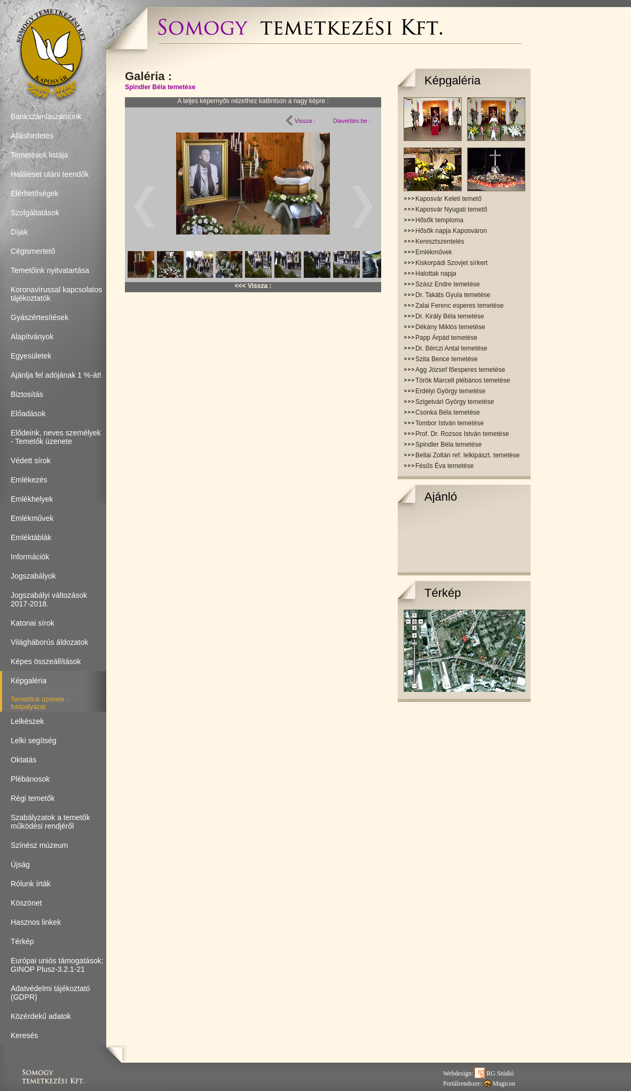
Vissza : (300, 121)
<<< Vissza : (253, 286)
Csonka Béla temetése (447, 412)
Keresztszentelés (439, 241)
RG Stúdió (494, 1073)
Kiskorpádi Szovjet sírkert (451, 263)
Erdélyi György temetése (450, 391)
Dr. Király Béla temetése (449, 316)
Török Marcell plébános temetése (462, 380)
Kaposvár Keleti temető (448, 198)
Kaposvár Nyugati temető (451, 209)
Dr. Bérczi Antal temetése (451, 348)
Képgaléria (452, 80)
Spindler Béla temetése (160, 87)
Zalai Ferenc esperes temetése (459, 305)
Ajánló (440, 496)
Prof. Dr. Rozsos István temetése (462, 434)
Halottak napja (435, 273)
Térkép (442, 592)
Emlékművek (433, 252)
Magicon (500, 1083)
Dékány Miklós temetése (450, 327)
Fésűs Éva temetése (444, 466)
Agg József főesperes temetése (460, 369)
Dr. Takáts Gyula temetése (453, 295)
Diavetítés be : (351, 121)
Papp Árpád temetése (446, 337)
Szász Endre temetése (447, 284)
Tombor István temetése (449, 423)
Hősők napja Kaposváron (451, 231)
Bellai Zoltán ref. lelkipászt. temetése (467, 455)
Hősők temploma (439, 220)
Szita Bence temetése (446, 359)
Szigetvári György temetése (454, 402)
